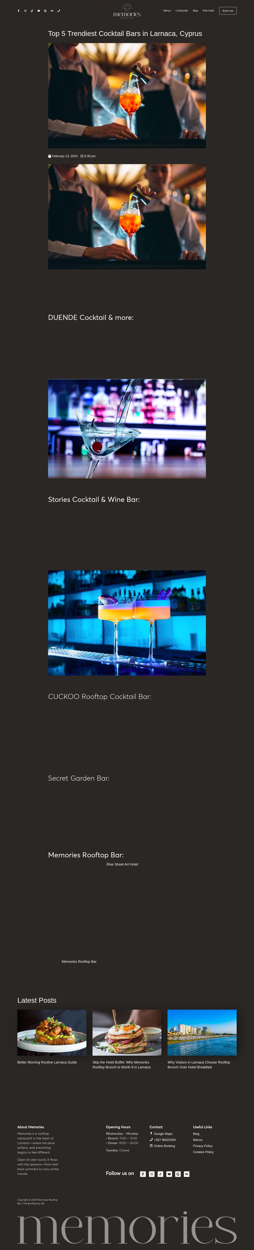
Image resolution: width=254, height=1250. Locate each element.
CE (42, 1203)
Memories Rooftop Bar (79, 961)
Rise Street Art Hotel (122, 864)
